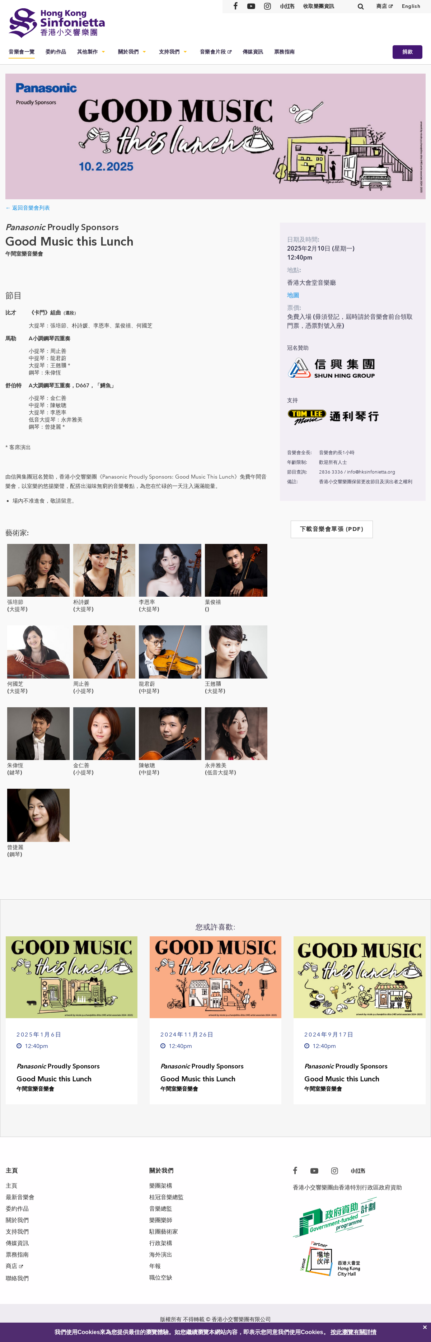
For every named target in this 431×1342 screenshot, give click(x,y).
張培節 (15, 602)
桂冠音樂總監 (166, 1197)
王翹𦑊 (213, 684)
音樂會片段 (213, 52)
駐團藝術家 (163, 1231)
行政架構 (160, 1243)
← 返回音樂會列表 (27, 208)
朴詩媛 (81, 602)
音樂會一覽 (22, 52)
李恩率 (147, 602)
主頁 (11, 1185)
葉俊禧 (213, 602)
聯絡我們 (17, 1278)
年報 (155, 1266)
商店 (381, 6)
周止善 (81, 684)
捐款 (407, 52)
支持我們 (169, 52)
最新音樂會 (20, 1197)
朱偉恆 (15, 765)
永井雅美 (215, 765)
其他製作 (87, 52)
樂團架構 (160, 1185)
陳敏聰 (147, 765)
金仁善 (81, 765)
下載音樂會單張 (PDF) (332, 529)
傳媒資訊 (253, 52)
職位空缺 (160, 1277)
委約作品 (56, 52)
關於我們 (128, 52)
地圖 (293, 295)
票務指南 (284, 52)
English (411, 6)
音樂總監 (160, 1208)
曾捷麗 (15, 847)
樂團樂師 (160, 1220)
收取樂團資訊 (318, 6)
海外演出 (160, 1254)
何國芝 (15, 684)
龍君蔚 (147, 684)
